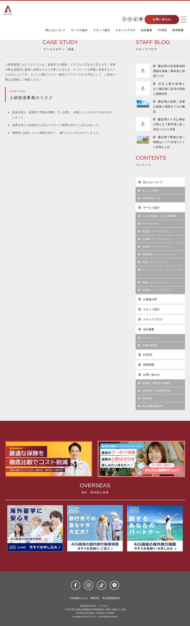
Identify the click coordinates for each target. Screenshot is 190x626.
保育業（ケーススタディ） (155, 246)
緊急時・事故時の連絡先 (154, 383)
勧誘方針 (145, 398)
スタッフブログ (126, 30)
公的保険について (79, 598)
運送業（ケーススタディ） (155, 290)
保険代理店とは (149, 198)
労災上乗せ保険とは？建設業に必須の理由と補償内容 (169, 88)
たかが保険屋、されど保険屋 (157, 216)
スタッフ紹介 (101, 30)
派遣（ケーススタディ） (154, 262)
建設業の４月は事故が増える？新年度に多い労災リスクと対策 (169, 124)
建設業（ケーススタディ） (155, 231)
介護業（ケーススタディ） (155, 239)
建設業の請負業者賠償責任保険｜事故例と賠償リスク (169, 71)
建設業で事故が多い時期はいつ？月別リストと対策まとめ (169, 142)
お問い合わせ (161, 19)
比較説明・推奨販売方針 (154, 390)
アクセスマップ (149, 337)
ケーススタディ (149, 223)
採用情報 (178, 30)
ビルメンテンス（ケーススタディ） (160, 272)
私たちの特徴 (148, 190)
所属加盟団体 (148, 345)
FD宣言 (162, 30)
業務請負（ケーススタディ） (157, 254)
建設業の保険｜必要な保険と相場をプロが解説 (169, 106)
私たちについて (56, 30)
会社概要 (146, 30)
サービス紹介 (79, 30)
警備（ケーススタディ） (154, 282)
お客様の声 (147, 299)
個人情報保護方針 (150, 406)
